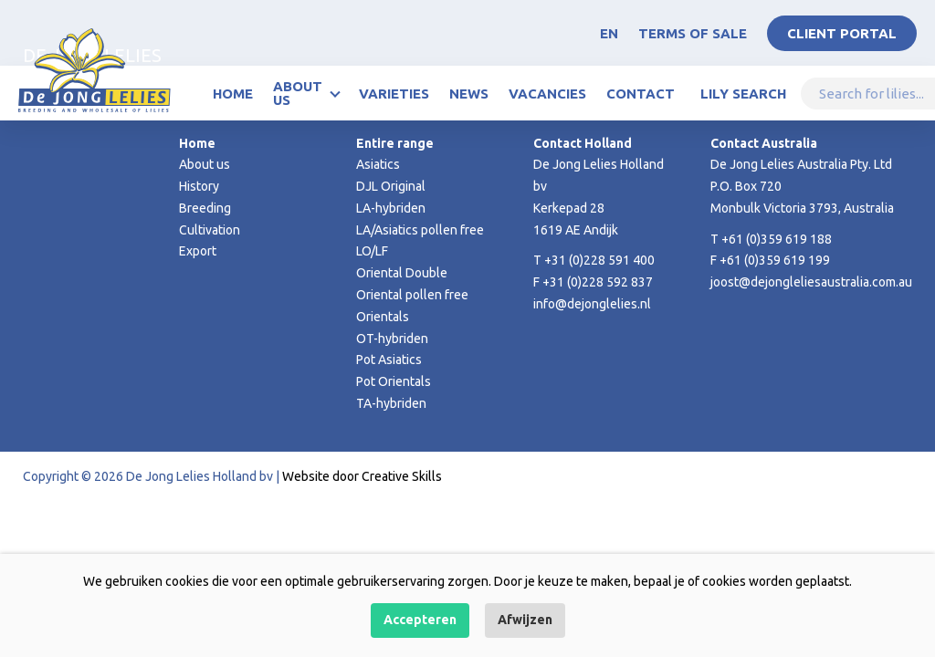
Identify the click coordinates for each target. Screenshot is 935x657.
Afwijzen (525, 619)
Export (197, 251)
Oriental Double (401, 273)
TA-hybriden (391, 403)
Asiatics (378, 164)
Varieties (394, 93)
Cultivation (209, 230)
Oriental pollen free (412, 294)
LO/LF (372, 251)
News (469, 93)
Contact (640, 93)
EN (609, 33)
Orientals (382, 316)
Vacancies (547, 93)
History (199, 186)
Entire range (395, 143)
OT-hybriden (392, 338)
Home (233, 93)
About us (297, 93)
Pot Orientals (393, 381)
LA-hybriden (390, 208)
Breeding (205, 208)
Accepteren (420, 619)
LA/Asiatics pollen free (420, 230)
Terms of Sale (692, 33)
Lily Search (743, 93)
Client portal (842, 33)
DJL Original (390, 186)
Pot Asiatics (389, 359)
